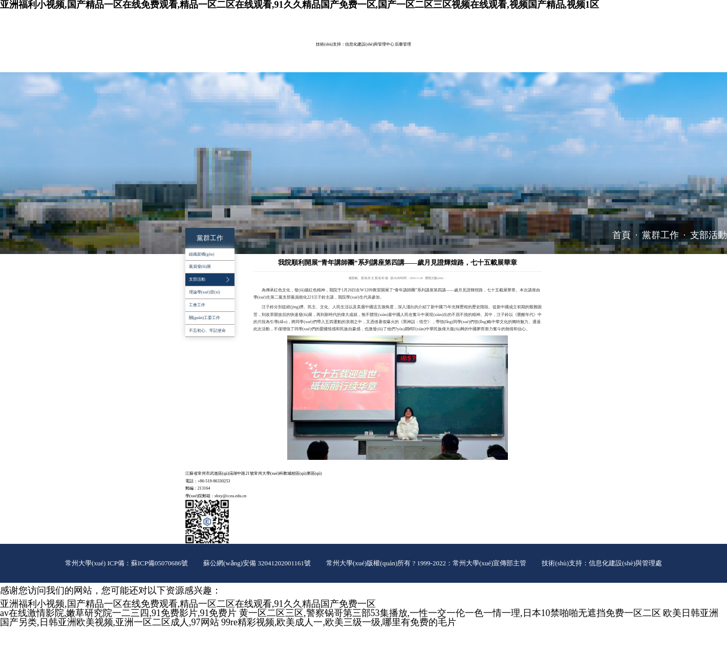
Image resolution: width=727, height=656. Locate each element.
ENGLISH (515, 16)
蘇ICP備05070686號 (159, 563)
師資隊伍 (235, 50)
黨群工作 (415, 50)
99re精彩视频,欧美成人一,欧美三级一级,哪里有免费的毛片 (338, 622)
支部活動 (708, 235)
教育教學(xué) (269, 50)
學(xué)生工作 (449, 50)
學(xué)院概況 (201, 50)
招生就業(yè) (487, 50)
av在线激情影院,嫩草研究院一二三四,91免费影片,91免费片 (118, 613)
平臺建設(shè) (381, 50)
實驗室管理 (344, 50)
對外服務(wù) (200, 65)
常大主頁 (494, 16)
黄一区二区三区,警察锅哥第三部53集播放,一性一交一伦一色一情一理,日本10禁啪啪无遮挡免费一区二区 (450, 613)
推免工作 (263, 65)
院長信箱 (535, 16)
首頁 (621, 235)
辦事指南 (234, 65)
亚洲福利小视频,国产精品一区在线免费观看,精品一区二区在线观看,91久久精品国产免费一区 (188, 604)
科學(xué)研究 (308, 50)
